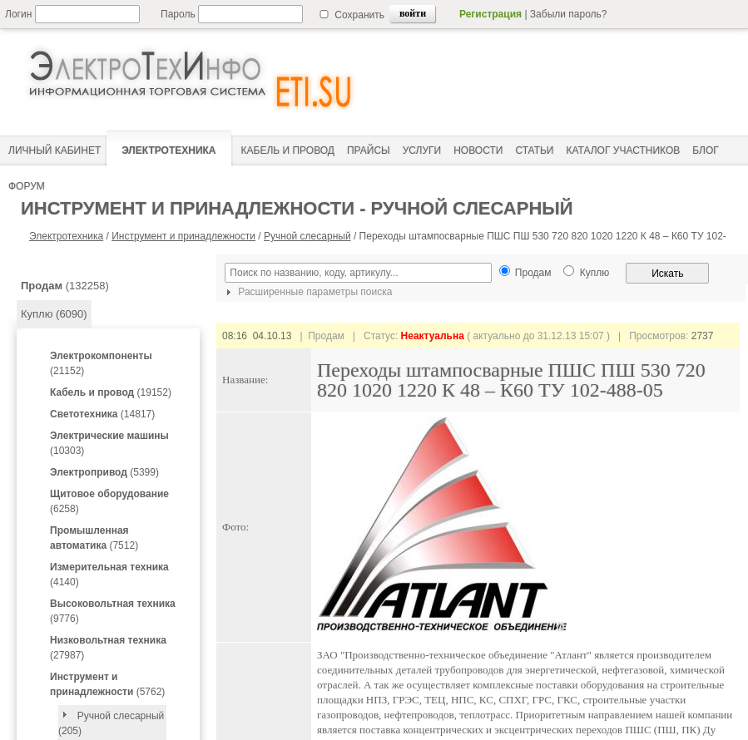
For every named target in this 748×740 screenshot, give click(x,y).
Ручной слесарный (307, 236)
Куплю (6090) (54, 314)
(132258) (65, 285)
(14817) (102, 414)
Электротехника (66, 236)
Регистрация (490, 14)
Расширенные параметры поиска (307, 292)
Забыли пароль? (568, 14)
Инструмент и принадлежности (183, 236)
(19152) (110, 392)
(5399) (104, 472)
